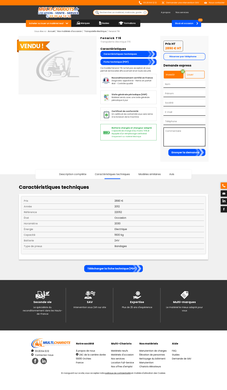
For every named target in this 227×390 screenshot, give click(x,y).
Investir (170, 74)
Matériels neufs (119, 350)
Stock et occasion (188, 22)
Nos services (182, 12)
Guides (104, 23)
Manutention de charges (153, 350)
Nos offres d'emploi (121, 366)
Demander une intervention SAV (180, 2)
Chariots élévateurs (150, 366)
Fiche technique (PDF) (116, 61)
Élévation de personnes (152, 354)
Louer (190, 74)
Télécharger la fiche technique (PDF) (112, 268)
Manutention (146, 362)
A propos (165, 12)
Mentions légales (113, 383)
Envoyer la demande (185, 152)
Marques (83, 23)
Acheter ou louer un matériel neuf (46, 23)
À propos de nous (85, 350)
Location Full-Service (122, 362)
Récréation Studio (137, 383)
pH (161, 383)
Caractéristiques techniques (120, 53)
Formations (127, 23)
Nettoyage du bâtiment (152, 358)
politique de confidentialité (118, 373)
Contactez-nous (42, 355)
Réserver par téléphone (182, 56)
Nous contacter (214, 2)
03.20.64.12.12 (148, 2)
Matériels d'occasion (122, 354)
